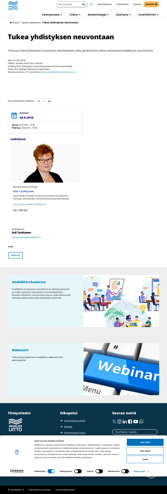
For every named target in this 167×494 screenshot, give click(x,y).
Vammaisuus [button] (51, 14)
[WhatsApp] (141, 421)
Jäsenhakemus (105, 4)
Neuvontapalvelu (123, 438)
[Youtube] (135, 421)
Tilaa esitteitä (121, 451)
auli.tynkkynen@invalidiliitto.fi (26, 237)
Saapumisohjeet (20, 447)
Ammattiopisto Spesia (74, 432)
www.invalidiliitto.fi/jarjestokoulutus (57, 72)
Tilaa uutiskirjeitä (123, 445)
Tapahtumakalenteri (31, 22)
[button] (38, 101)
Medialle (68, 426)
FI (92, 4)
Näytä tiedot (139, 489)
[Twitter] (114, 421)
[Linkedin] (125, 421)
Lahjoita (137, 4)
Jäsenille (149, 4)
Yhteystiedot (122, 4)
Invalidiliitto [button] (147, 14)
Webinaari (15, 255)
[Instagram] (119, 421)
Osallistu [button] (122, 14)
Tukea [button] (73, 14)
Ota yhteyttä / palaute (125, 431)
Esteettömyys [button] (97, 14)
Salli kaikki (145, 460)
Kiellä (145, 477)
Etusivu (15, 22)
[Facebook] (130, 421)
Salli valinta (145, 468)
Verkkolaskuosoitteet (74, 420)
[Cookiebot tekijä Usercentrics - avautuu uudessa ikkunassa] (16, 489)
